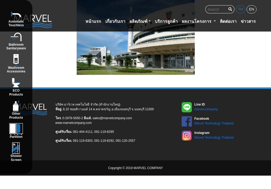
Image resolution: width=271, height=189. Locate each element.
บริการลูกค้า (166, 21)
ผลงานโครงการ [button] (197, 21)
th (240, 9)
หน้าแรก (93, 21)
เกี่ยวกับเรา (115, 21)
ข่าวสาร (248, 21)
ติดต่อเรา (228, 21)
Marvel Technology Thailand (214, 123)
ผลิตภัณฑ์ (138, 21)
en (251, 9)
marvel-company (206, 109)
